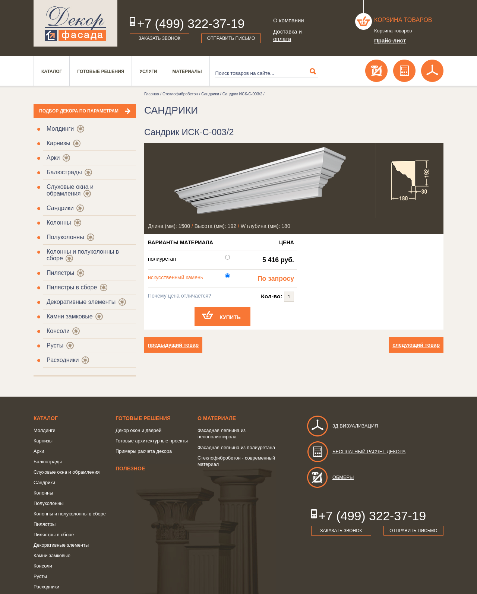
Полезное (130, 468)
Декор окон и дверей (138, 430)
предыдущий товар (173, 345)
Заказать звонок (159, 38)
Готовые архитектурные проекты (152, 441)
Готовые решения (100, 71)
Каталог (51, 71)
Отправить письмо (231, 38)
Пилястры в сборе (72, 287)
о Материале (217, 418)
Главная (151, 94)
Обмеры (330, 477)
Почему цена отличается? (179, 296)
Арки (53, 158)
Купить (230, 317)
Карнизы (58, 143)
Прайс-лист (390, 40)
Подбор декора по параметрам (79, 111)
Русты (55, 345)
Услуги (148, 71)
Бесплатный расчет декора (355, 451)
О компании (288, 20)
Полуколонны (65, 237)
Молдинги (60, 129)
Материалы (187, 71)
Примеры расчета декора (144, 451)
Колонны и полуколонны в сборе (70, 514)
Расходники (63, 360)
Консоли (58, 331)
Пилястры (60, 273)
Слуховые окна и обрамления (70, 190)
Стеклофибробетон (180, 94)
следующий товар (416, 345)
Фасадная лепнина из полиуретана (236, 447)
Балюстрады (64, 172)
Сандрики (60, 208)
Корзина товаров (403, 20)
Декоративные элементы (81, 302)
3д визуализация (342, 426)
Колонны (59, 222)
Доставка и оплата (287, 35)
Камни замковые (70, 316)
